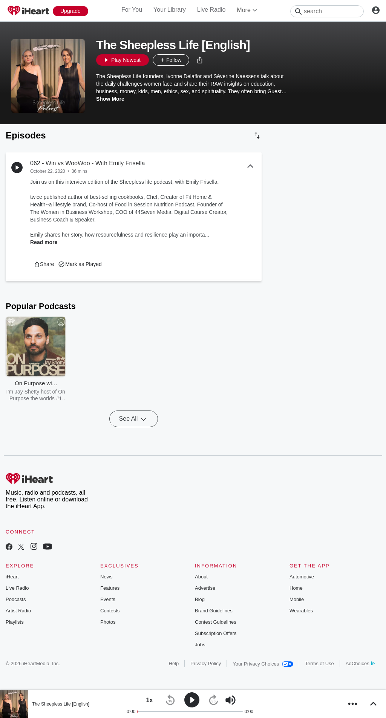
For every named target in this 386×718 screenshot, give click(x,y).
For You (131, 9)
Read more (43, 242)
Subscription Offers (215, 633)
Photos (107, 622)
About (201, 577)
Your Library (169, 9)
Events (107, 599)
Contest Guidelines (215, 622)
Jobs (200, 644)
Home (296, 588)
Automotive (302, 577)
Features (109, 588)
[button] (200, 60)
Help (174, 663)
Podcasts (16, 599)
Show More (110, 99)
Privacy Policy (205, 663)
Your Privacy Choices (263, 664)
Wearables (301, 610)
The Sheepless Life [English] (60, 704)
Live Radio (211, 9)
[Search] (327, 11)
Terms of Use (319, 663)
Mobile (297, 599)
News (106, 577)
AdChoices (360, 663)
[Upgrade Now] (70, 11)
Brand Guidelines (214, 610)
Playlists (15, 622)
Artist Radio (18, 610)
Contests (109, 610)
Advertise (205, 588)
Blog (200, 599)
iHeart (12, 577)
